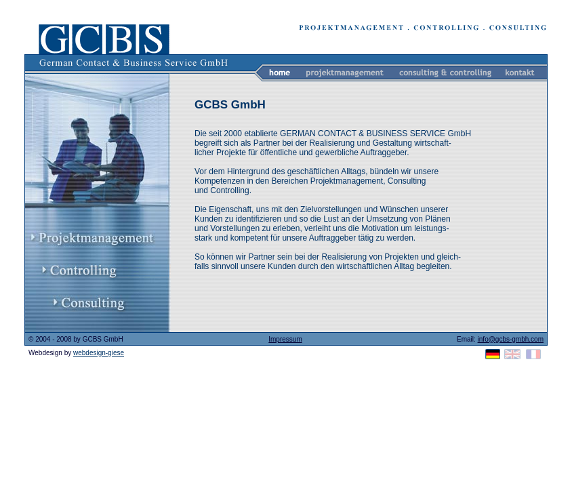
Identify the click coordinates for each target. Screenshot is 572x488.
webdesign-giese (98, 353)
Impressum (285, 339)
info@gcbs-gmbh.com (511, 339)
